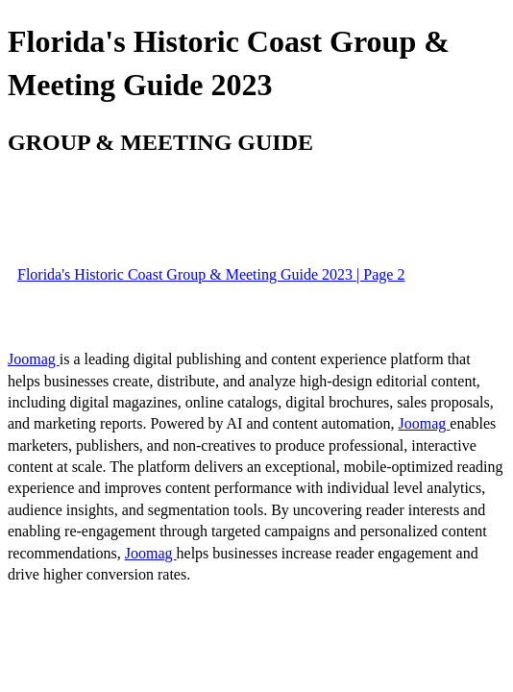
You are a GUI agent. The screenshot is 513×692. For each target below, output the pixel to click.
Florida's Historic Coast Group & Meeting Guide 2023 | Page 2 (210, 274)
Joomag (34, 359)
